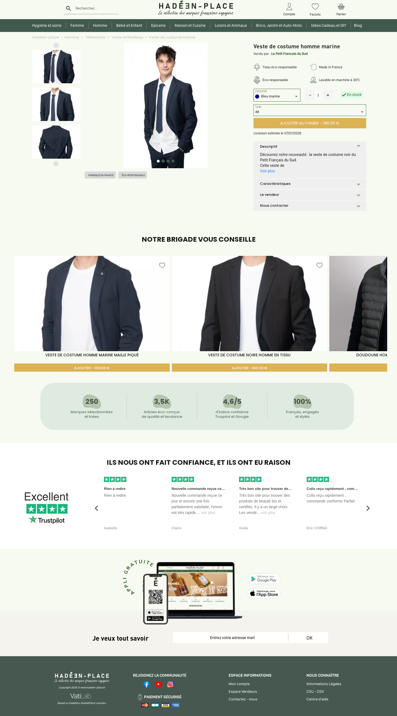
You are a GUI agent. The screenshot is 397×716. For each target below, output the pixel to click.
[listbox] (277, 97)
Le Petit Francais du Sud (289, 54)
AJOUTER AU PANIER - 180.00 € (309, 123)
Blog (357, 25)
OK (309, 638)
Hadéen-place (45, 37)
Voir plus (267, 171)
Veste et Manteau (127, 37)
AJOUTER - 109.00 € (91, 368)
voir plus (208, 512)
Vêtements (95, 37)
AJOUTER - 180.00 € (249, 368)
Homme (72, 37)
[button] (56, 46)
